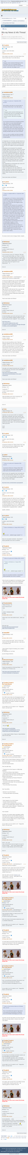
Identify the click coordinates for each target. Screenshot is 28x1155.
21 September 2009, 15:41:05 (7, 460)
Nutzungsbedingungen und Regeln (14, 1148)
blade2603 (6, 632)
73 (4, 1139)
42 (13, 1137)
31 (21, 1136)
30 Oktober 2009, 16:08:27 (7, 1003)
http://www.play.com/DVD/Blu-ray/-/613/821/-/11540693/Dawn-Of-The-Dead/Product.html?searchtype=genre (11, 730)
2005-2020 (17, 1153)
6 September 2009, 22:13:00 (7, 53)
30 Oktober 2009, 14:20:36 (7, 722)
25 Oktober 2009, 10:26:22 (7, 524)
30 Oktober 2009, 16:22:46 (7, 1079)
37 (4, 1137)
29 (18, 1136)
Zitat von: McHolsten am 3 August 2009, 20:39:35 (14, 527)
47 (20, 1137)
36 (3, 1137)
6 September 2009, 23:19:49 (7, 252)
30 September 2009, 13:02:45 (7, 495)
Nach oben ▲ (23, 1148)
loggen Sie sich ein (5, 2)
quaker (5, 454)
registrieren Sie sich (16, 2)
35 (1, 1137)
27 (15, 1136)
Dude (5, 409)
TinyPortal (3, 1148)
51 (1, 1139)
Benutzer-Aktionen (21, 42)
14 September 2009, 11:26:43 (7, 412)
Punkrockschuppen (7, 659)
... (13, 1136)
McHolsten (7, 241)
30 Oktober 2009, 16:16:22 (7, 1052)
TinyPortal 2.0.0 (11, 1153)
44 (16, 1137)
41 (11, 1137)
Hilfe (7, 1148)
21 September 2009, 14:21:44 (7, 442)
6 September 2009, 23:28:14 (7, 276)
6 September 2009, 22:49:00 (7, 190)
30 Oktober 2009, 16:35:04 (7, 1116)
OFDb (5, 29)
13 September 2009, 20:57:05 (7, 365)
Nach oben (3, 1136)
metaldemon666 (8, 92)
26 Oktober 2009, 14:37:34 (7, 694)
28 (16, 1136)
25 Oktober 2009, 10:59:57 (7, 555)
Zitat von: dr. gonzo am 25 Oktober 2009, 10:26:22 (14, 558)
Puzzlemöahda (8, 603)
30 (19, 1136)
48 (22, 1137)
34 (25, 1136)
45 (17, 1137)
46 (19, 1137)
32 (22, 1136)
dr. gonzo (6, 45)
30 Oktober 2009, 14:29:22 (7, 755)
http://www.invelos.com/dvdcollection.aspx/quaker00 (12, 482)
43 (14, 1137)
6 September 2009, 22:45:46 (7, 97)
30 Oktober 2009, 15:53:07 (7, 939)
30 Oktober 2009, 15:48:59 (7, 909)
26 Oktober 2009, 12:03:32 (7, 638)
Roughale (6, 546)
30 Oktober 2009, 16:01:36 (7, 977)
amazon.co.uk (17, 875)
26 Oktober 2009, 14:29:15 (7, 664)
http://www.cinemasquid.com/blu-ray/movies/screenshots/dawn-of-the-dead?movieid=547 (11, 374)
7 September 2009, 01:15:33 (7, 339)
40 (10, 1137)
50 (25, 1137)
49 (23, 1137)
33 (24, 1136)
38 (6, 1137)
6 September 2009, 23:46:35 (7, 313)
